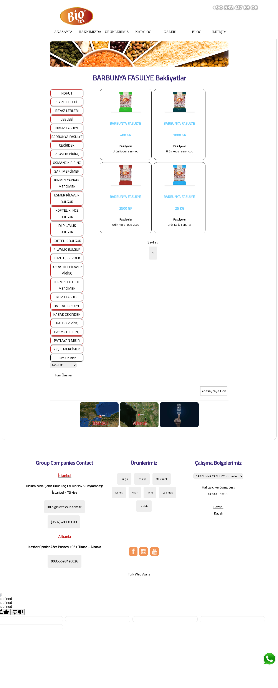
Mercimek (161, 478)
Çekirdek (167, 492)
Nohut (118, 492)
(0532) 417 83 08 (64, 522)
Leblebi (144, 506)
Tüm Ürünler (67, 358)
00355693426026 (64, 561)
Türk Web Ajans (139, 574)
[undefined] (18, 612)
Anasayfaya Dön (214, 391)
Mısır (134, 492)
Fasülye (141, 478)
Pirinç (150, 492)
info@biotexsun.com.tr (64, 506)
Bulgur (124, 478)
